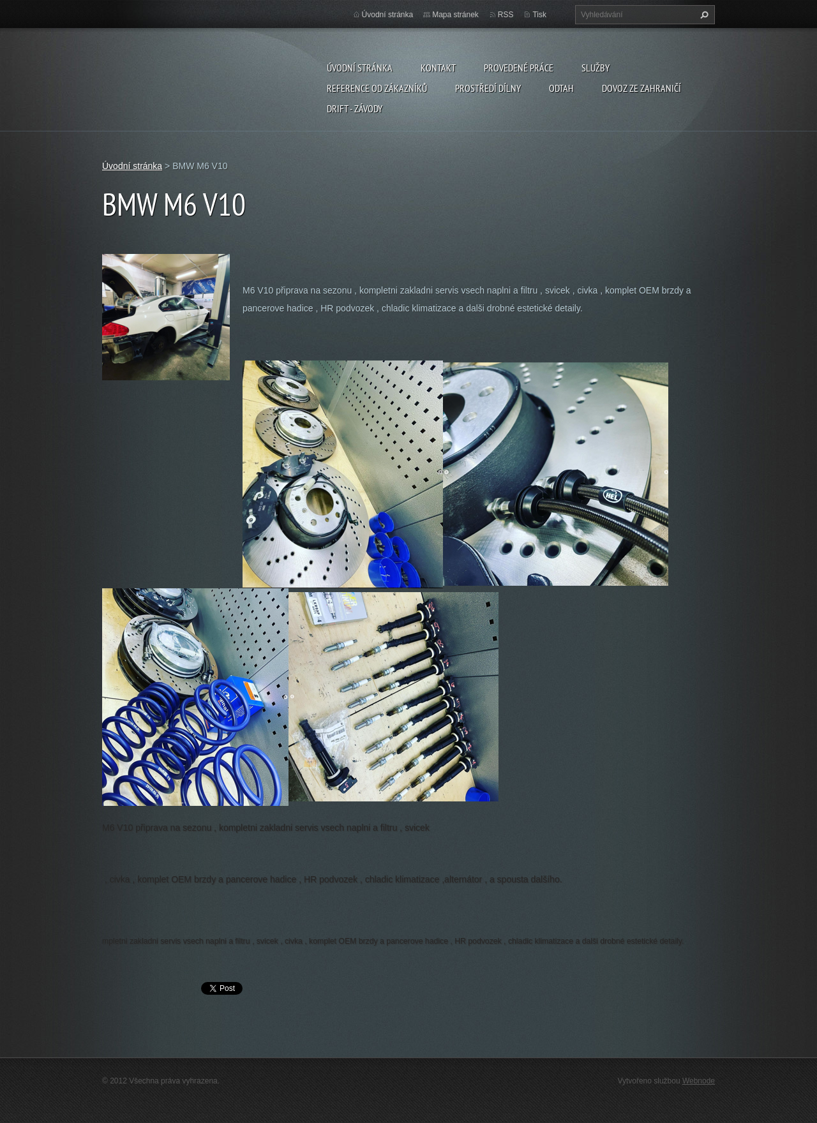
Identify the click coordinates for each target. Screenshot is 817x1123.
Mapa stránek (455, 14)
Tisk (539, 14)
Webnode (698, 1080)
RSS (506, 14)
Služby (595, 67)
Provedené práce (518, 67)
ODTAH (561, 88)
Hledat (702, 14)
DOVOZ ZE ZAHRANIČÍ (641, 88)
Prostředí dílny (488, 88)
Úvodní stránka (360, 67)
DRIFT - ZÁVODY (354, 108)
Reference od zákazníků (377, 88)
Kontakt (438, 67)
